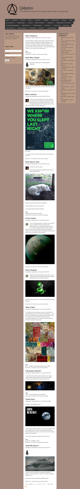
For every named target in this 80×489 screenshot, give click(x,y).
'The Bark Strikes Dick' (66, 73)
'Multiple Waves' (64, 63)
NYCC (26, 366)
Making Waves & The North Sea (64, 22)
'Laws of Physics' (64, 47)
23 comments (34, 266)
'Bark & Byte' (30, 307)
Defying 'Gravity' (55, 20)
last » (52, 484)
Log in (38, 54)
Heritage (64, 20)
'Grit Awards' (63, 83)
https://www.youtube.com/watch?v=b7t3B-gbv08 (36, 202)
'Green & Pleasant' (65, 86)
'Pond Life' (22, 20)
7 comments (33, 367)
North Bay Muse (21, 22)
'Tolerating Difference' (65, 67)
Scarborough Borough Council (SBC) (33, 213)
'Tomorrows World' (37, 25)
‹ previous (31, 484)
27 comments (34, 396)
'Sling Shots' (63, 96)
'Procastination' (64, 90)
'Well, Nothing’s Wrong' (66, 80)
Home (7, 20)
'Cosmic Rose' (66, 25)
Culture (30, 20)
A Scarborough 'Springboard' (12, 25)
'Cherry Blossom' (64, 99)
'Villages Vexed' (64, 54)
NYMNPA (46, 20)
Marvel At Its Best (26, 25)
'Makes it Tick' (64, 37)
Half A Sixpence (31, 36)
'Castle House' (64, 76)
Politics (71, 20)
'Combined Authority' (52, 28)
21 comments (34, 304)
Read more (27, 54)
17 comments (34, 91)
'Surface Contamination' (66, 40)
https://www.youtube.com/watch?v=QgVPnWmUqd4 (36, 478)
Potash (37, 440)
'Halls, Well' (63, 70)
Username (7, 49)
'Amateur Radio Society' (66, 50)
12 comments (34, 442)
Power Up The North (39, 22)
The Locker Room (10, 22)
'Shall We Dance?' (32, 446)
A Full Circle (48, 25)
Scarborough (28, 52)
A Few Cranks (30, 218)
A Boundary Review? (33, 371)
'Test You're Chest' (10, 28)
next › (49, 484)
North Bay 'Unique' (32, 57)
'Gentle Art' (14, 20)
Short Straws (33, 28)
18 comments (34, 215)
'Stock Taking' (64, 60)
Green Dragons (31, 270)
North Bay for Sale (32, 162)
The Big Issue (50, 22)
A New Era (30, 22)
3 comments (33, 54)
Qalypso (26, 8)
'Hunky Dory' (38, 20)
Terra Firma (27, 440)
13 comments (34, 158)
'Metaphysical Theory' (65, 93)
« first (26, 484)
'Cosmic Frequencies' (65, 44)
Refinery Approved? (22, 28)
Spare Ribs (41, 28)
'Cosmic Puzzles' (64, 57)
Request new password (10, 57)
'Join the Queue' (57, 25)
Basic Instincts (31, 94)
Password (7, 53)
